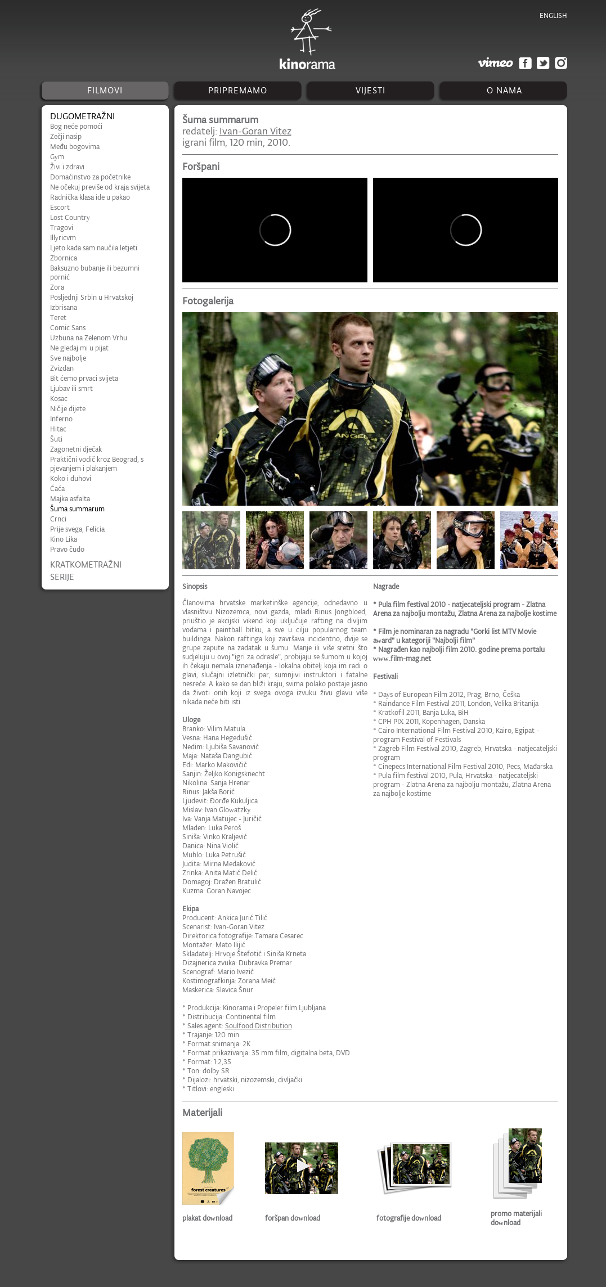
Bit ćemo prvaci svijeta (84, 378)
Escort (60, 207)
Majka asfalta (70, 498)
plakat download (207, 1218)
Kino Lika (63, 539)
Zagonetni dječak (76, 449)
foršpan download (292, 1218)
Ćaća (57, 488)
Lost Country (70, 217)
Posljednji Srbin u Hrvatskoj (91, 297)
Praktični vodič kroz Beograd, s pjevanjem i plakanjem (96, 463)
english (553, 15)
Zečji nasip (66, 136)
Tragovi (61, 227)
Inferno (61, 419)
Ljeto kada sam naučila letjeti (93, 248)
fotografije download (408, 1218)
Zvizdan (62, 368)
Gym (57, 156)
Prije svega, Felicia (77, 529)
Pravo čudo (67, 549)
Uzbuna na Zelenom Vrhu (88, 338)
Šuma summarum (77, 509)
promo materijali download (516, 1218)
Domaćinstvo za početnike (90, 177)
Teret (58, 317)
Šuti (56, 439)
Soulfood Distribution (258, 1026)
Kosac (59, 398)
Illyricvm (63, 237)
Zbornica (63, 258)
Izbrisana (63, 307)
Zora (57, 287)
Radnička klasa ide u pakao (90, 197)
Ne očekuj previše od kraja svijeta (100, 187)
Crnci (58, 519)
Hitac (58, 429)
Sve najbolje (68, 358)
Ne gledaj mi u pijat (79, 348)
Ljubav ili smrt (71, 388)
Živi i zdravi (67, 167)
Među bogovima (75, 146)
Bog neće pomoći (76, 126)
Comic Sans (68, 327)
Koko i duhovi (70, 478)
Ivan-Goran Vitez (255, 131)
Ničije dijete (68, 408)
